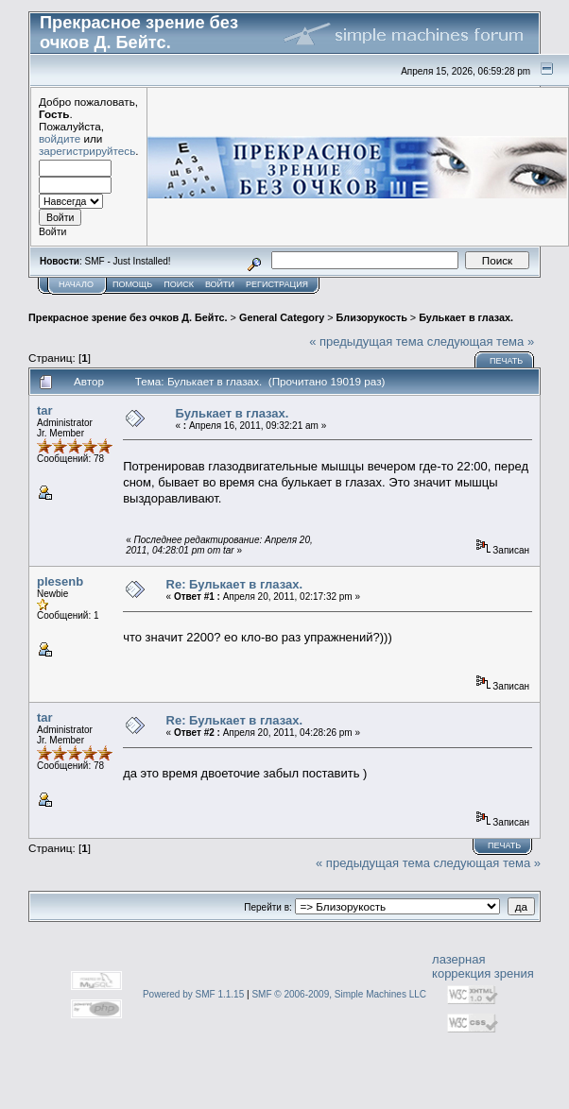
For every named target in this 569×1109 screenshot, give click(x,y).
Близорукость (371, 317)
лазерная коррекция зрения (483, 966)
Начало (76, 284)
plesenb (60, 581)
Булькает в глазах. (466, 317)
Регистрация (277, 284)
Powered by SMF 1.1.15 (193, 994)
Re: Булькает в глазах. (234, 584)
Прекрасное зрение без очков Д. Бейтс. (128, 317)
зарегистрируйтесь (87, 151)
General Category (281, 317)
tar (45, 410)
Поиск (179, 284)
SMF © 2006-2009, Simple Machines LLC (338, 994)
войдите (59, 138)
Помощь (132, 284)
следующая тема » (481, 341)
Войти (219, 284)
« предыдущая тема (366, 341)
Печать (506, 361)
